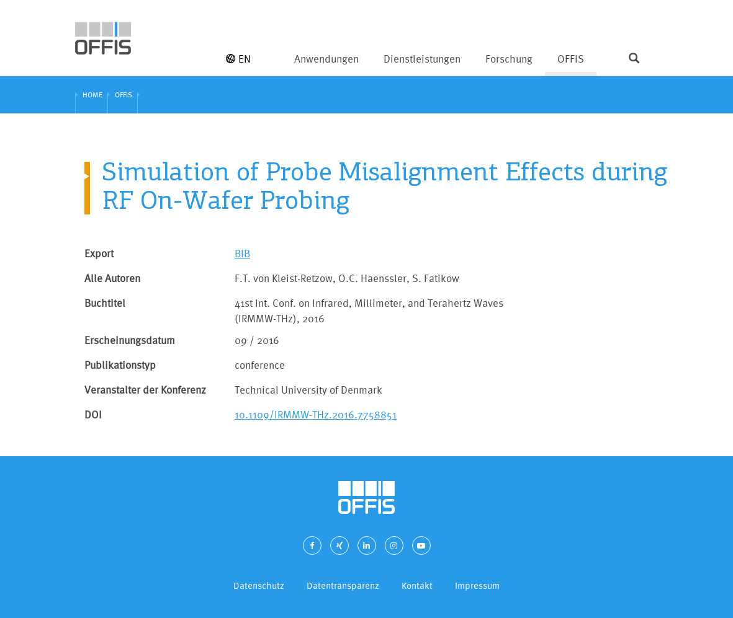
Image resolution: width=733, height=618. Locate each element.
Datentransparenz (343, 585)
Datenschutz (258, 585)
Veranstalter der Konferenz (145, 389)
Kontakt (417, 585)
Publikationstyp (120, 365)
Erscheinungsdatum (129, 340)
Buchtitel (104, 303)
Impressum (477, 585)
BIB (242, 253)
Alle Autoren (112, 278)
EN (238, 58)
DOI (93, 414)
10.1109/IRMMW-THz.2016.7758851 (316, 414)
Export (99, 253)
